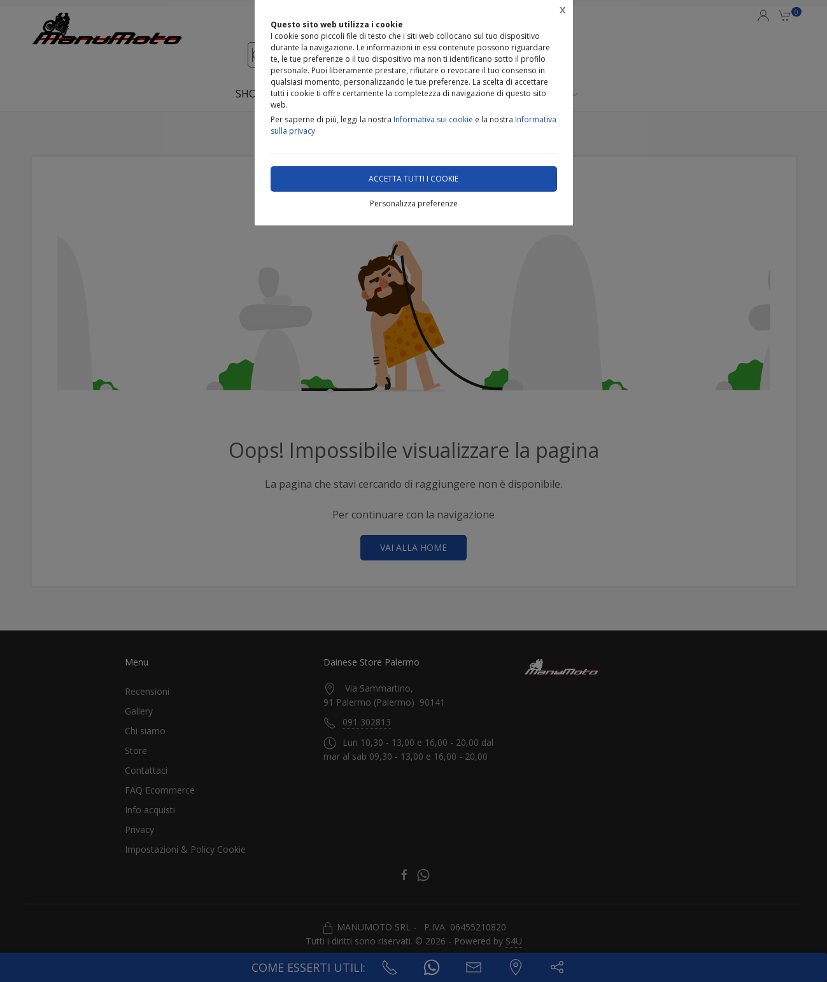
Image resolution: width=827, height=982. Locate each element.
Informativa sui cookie (433, 119)
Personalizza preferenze (414, 203)
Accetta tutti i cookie (413, 178)
